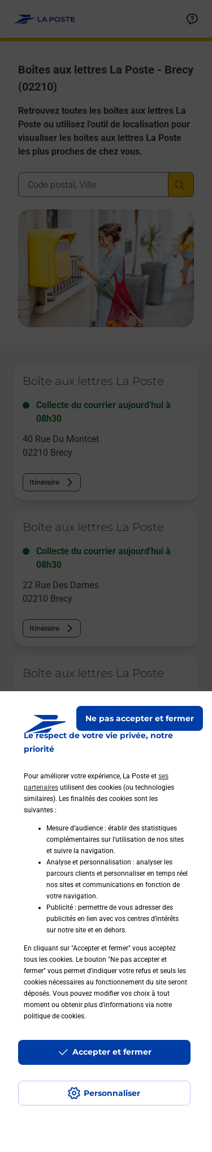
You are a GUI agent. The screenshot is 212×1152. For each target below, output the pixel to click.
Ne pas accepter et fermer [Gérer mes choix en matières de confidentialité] (139, 718)
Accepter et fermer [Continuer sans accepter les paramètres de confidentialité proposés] (112, 1052)
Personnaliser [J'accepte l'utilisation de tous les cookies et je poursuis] (112, 1093)
